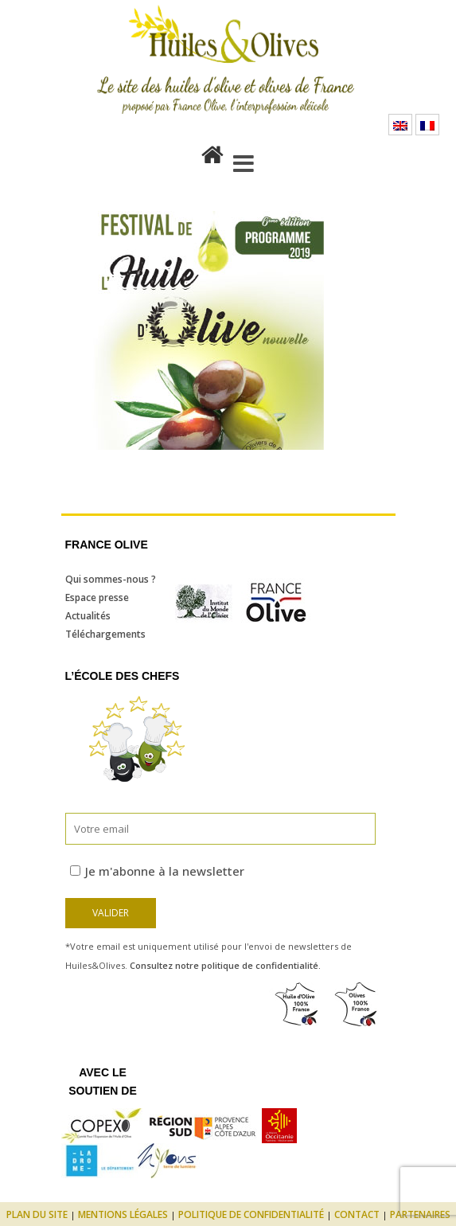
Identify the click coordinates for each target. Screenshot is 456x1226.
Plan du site (37, 1214)
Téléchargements (105, 634)
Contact (357, 1214)
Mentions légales (123, 1214)
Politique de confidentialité (251, 1214)
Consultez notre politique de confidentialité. (225, 965)
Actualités (88, 616)
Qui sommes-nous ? (110, 579)
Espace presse (97, 597)
